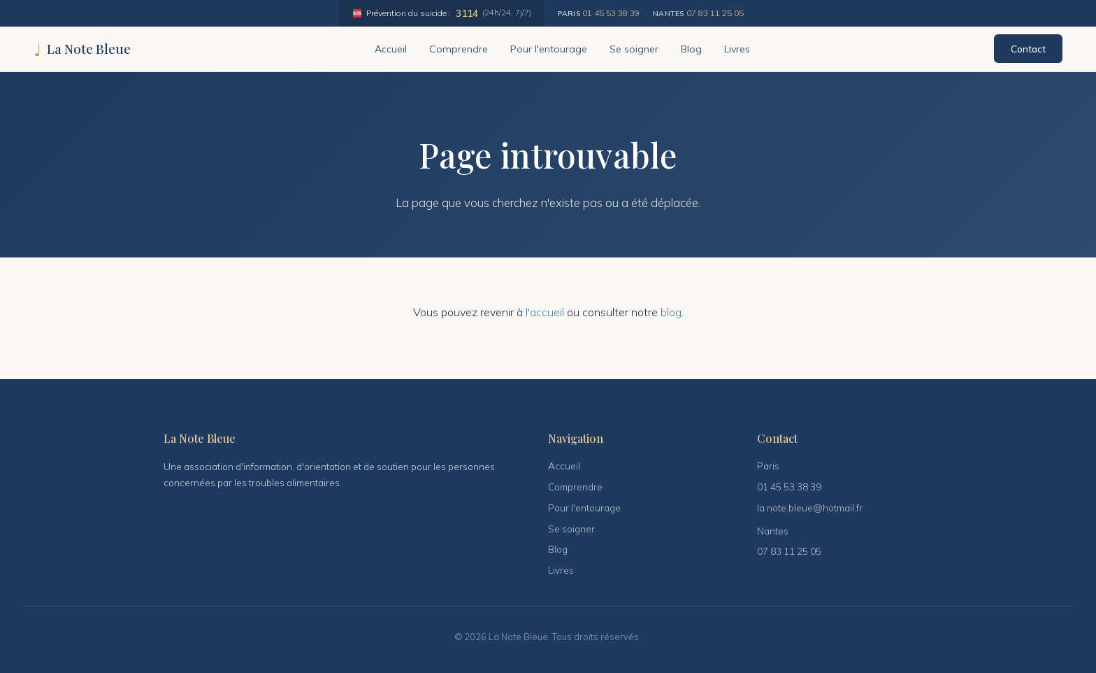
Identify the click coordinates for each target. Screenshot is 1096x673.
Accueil (391, 49)
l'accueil (545, 312)
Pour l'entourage (548, 49)
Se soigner (634, 49)
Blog (691, 49)
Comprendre (458, 49)
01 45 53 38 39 (611, 13)
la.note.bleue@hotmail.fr (810, 507)
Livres (737, 49)
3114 (467, 13)
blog (671, 312)
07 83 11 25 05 (715, 13)
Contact (1028, 49)
